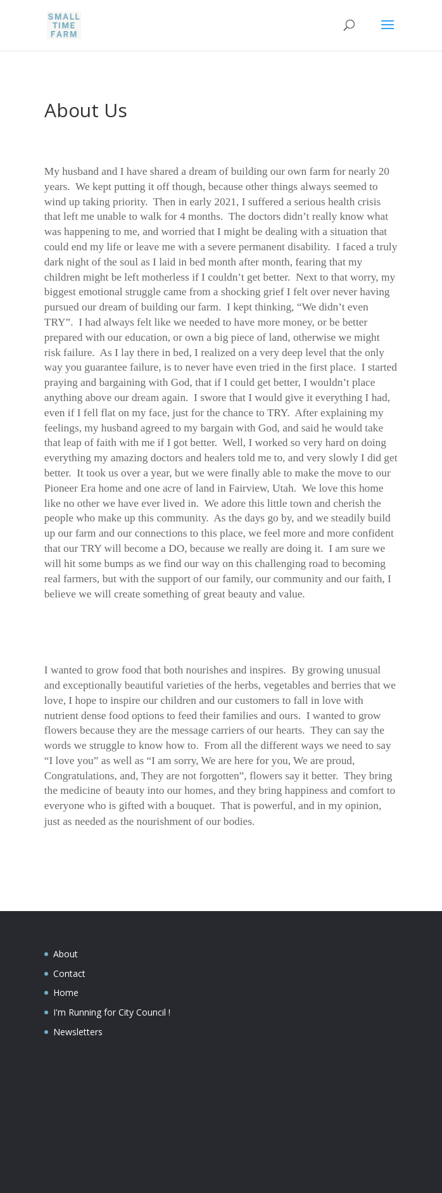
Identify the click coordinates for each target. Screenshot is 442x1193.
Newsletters (78, 1032)
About (65, 954)
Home (66, 992)
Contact (69, 973)
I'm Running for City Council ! (111, 1012)
